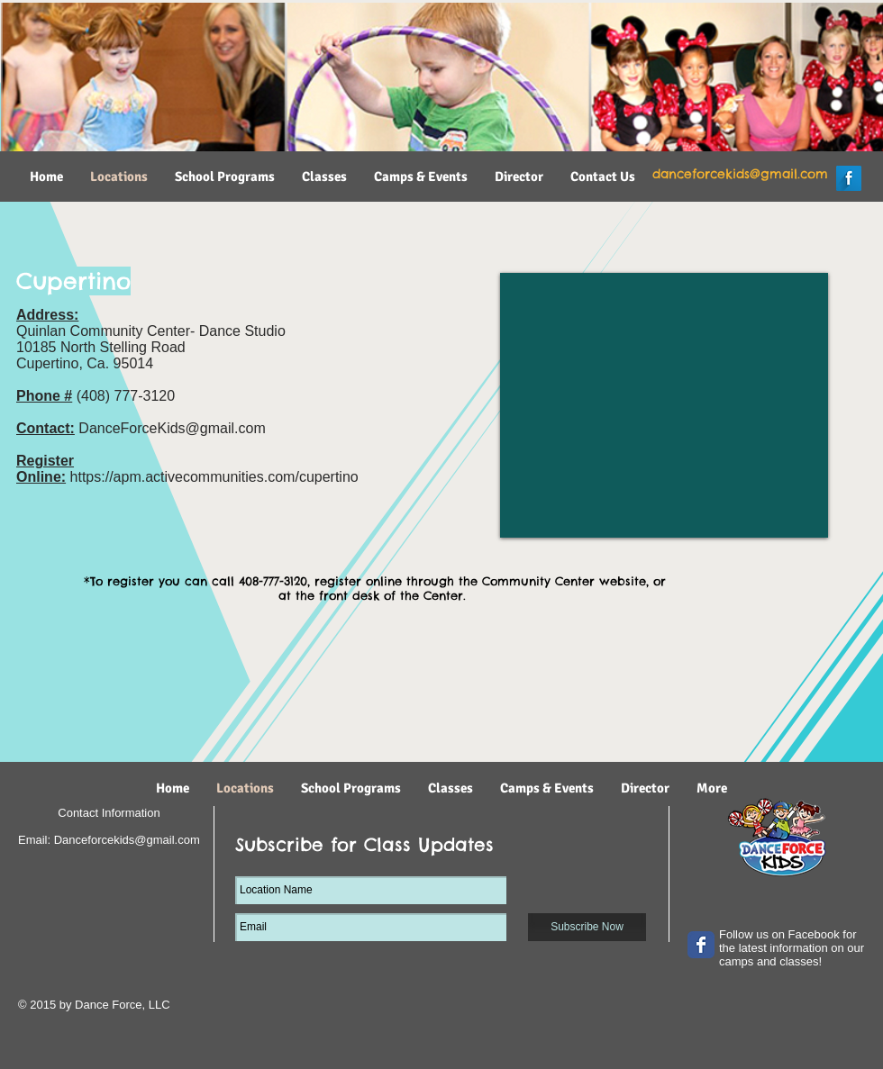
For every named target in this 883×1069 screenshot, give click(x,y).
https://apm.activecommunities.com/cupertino (214, 477)
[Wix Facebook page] (701, 944)
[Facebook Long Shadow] (848, 178)
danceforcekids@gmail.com (740, 174)
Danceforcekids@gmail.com (127, 840)
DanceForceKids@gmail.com (171, 428)
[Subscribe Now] (587, 927)
